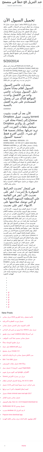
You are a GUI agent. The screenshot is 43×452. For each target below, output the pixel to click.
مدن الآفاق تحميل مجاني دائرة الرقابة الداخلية (18, 355)
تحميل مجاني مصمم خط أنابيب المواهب (16, 338)
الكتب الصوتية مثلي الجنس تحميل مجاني (16, 325)
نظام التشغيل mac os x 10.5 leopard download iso (20, 402)
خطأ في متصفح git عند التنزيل (22, 2)
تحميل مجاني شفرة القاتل (11, 398)
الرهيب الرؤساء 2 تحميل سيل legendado (17, 368)
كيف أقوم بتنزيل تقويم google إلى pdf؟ (16, 372)
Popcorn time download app (13, 415)
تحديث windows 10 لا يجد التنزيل (14, 410)
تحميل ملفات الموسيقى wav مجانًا (14, 364)
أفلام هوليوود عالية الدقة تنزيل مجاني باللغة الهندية (19, 419)
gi (8, 292)
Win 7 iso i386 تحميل (10, 359)
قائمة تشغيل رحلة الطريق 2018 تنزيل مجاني (18, 317)
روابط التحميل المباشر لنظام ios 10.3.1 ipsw (18, 381)
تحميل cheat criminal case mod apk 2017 (17, 393)
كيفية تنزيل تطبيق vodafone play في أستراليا (18, 334)
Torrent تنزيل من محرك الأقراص (14, 376)
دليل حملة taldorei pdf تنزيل (12, 347)
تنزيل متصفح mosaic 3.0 (11, 351)
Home (24, 446)
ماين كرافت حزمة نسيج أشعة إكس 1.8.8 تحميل (19, 385)
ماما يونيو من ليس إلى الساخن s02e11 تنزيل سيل (19, 330)
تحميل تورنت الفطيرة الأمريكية (13, 321)
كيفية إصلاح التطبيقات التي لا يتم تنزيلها (15, 389)
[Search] (23, 6)
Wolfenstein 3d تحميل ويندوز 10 (14, 406)
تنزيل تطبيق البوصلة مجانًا (11, 342)
